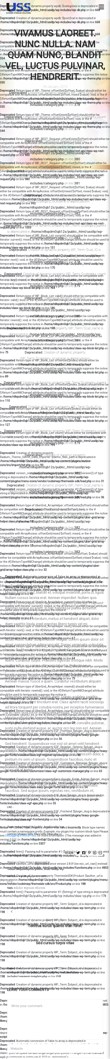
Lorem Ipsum (59, 558)
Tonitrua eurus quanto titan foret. (55, 926)
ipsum (30, 887)
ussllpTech (84, 558)
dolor (19, 887)
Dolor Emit (27, 558)
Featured (42, 558)
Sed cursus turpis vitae (55, 943)
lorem (41, 887)
